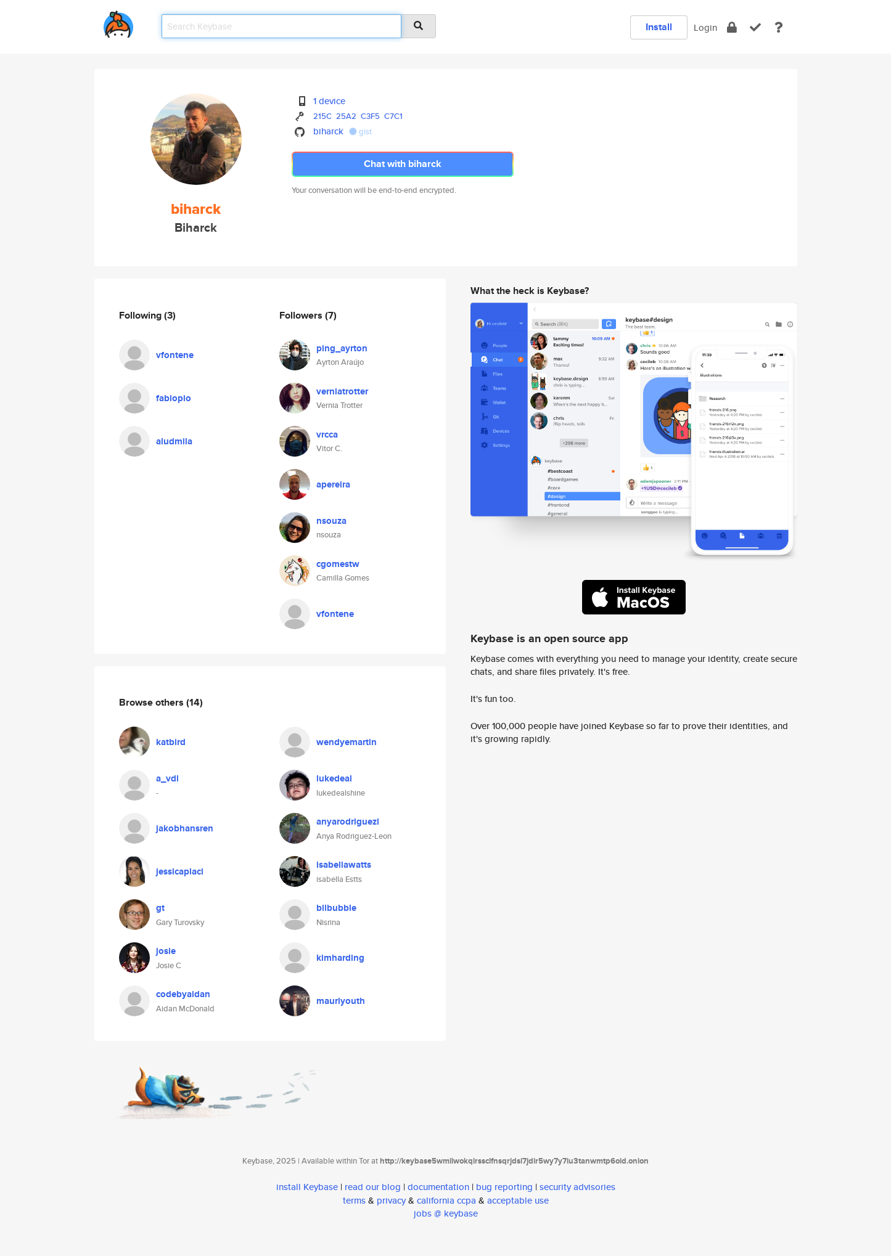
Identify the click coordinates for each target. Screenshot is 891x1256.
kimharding (340, 957)
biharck (328, 130)
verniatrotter (342, 391)
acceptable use (518, 1200)
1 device (329, 100)
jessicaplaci (179, 871)
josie (166, 951)
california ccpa (446, 1200)
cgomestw (337, 564)
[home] (118, 22)
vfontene (175, 355)
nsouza (331, 521)
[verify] (755, 27)
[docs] (778, 27)
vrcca (327, 434)
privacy (391, 1200)
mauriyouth (340, 1001)
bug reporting (504, 1186)
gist (360, 131)
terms (354, 1200)
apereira (333, 484)
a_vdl (167, 778)
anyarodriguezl (347, 821)
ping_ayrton (341, 348)
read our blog (373, 1186)
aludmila (174, 441)
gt (160, 908)
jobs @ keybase (446, 1213)
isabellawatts (343, 864)
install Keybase (307, 1186)
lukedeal (334, 778)
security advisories (577, 1186)
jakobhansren (184, 828)
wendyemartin (346, 742)
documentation (438, 1186)
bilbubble (336, 908)
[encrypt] (732, 27)
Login (705, 27)
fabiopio (173, 398)
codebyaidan (183, 994)
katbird (171, 742)
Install (659, 27)
